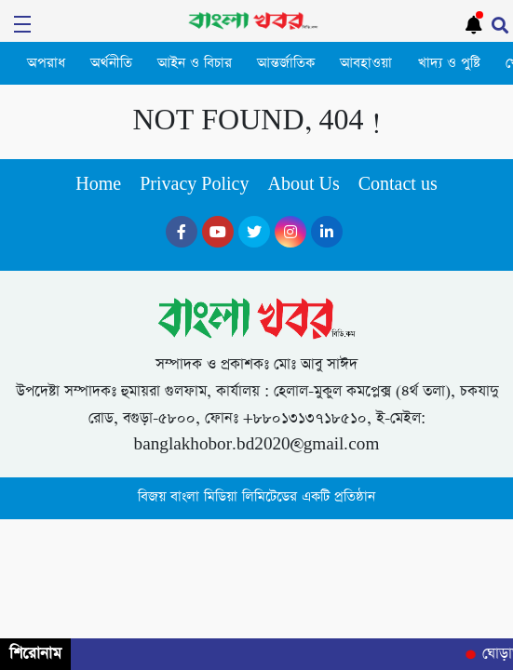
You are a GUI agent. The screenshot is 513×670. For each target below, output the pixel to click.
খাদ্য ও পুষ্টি (449, 63)
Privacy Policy (194, 184)
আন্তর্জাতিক (286, 63)
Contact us (398, 184)
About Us (303, 184)
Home (98, 184)
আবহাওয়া (366, 63)
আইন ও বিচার (194, 63)
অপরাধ (46, 63)
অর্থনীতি (111, 63)
